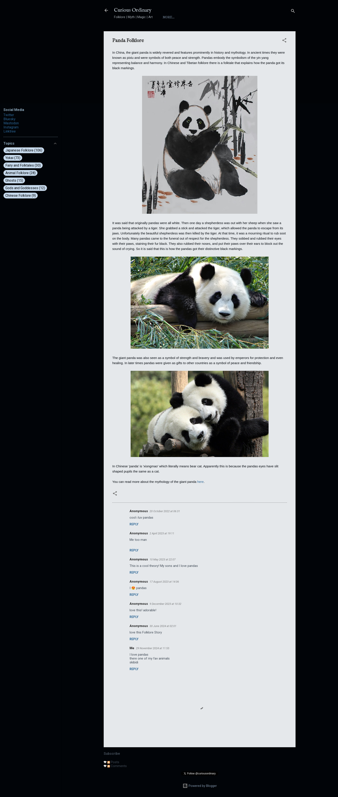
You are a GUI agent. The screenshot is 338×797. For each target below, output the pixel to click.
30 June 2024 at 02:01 (163, 626)
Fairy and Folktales (23, 165)
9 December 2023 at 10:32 (165, 603)
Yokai (224, 17)
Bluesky (9, 119)
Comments (117, 766)
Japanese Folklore (23, 150)
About (186, 17)
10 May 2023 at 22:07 (162, 559)
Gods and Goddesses (25, 188)
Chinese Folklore (20, 195)
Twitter (8, 115)
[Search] (293, 11)
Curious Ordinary (133, 10)
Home (168, 17)
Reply (134, 524)
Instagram (11, 127)
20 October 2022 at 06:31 (165, 511)
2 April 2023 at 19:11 (162, 533)
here (200, 482)
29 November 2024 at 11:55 (152, 648)
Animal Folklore (20, 173)
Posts (113, 762)
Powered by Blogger (200, 786)
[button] (284, 41)
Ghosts (14, 180)
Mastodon (11, 123)
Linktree (9, 131)
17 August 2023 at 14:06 (164, 581)
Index (206, 17)
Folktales (247, 17)
